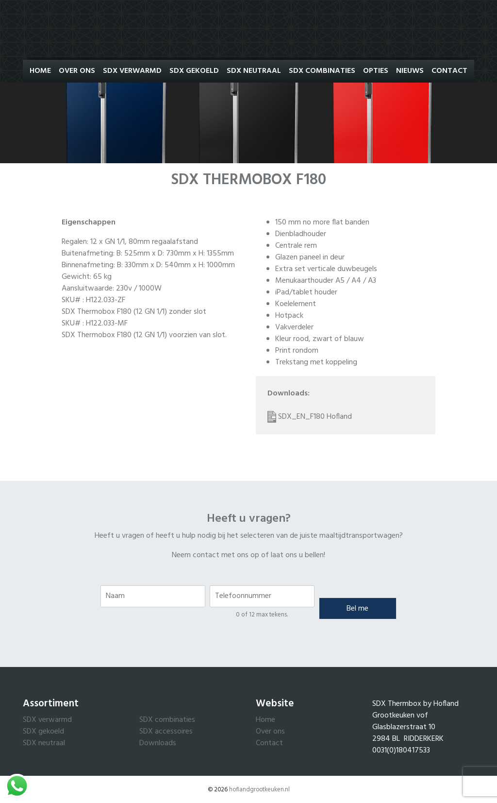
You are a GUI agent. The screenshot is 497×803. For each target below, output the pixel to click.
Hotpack (289, 315)
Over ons (77, 71)
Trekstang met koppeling (316, 362)
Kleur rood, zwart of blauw (319, 339)
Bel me (357, 608)
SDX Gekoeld (194, 71)
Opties (375, 71)
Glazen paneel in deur (310, 257)
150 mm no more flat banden (322, 222)
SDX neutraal (44, 743)
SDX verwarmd (47, 720)
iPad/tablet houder (306, 292)
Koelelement (295, 304)
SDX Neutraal (254, 71)
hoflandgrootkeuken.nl (259, 790)
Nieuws (410, 71)
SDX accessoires (166, 731)
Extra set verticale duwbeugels (326, 269)
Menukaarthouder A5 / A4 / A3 (325, 280)
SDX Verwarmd (132, 71)
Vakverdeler (294, 327)
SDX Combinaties (322, 71)
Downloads (157, 743)
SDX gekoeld (43, 731)
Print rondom (296, 350)
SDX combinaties (167, 720)
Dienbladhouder (300, 234)
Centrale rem (296, 245)
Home (40, 71)
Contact (449, 71)
